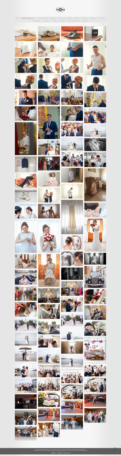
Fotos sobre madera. (73, 21)
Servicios (102, 18)
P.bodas (85, 21)
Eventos (76, 18)
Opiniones (93, 18)
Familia (70, 18)
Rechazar (60, 452)
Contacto (47, 21)
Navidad (62, 21)
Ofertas (54, 21)
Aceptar (53, 452)
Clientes (84, 18)
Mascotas (62, 18)
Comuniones (37, 21)
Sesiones (53, 18)
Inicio (17, 18)
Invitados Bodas (43, 18)
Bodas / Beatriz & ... (28, 18)
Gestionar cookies (66, 452)
